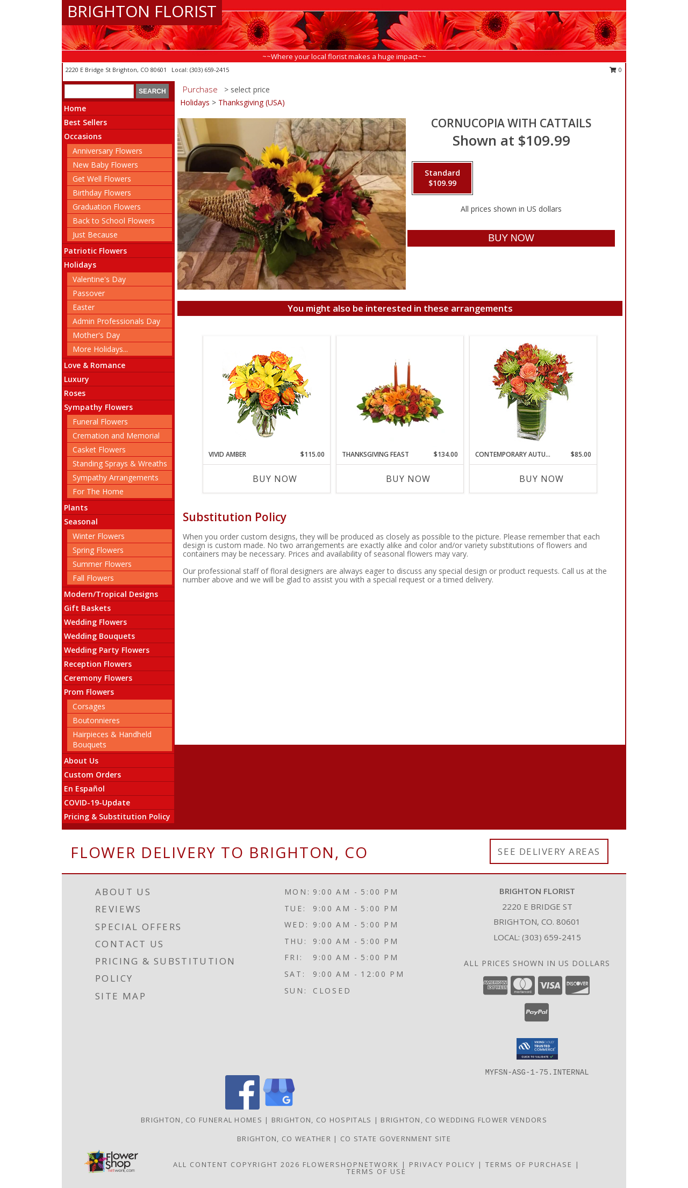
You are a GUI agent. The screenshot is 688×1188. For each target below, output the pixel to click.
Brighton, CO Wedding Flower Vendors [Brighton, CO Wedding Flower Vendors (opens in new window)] (464, 1120)
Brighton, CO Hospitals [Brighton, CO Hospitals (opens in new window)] (321, 1120)
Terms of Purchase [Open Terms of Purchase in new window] (528, 1164)
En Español (84, 788)
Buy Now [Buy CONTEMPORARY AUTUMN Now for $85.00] (541, 479)
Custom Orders (92, 774)
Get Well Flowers (102, 179)
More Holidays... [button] (100, 349)
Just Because (95, 234)
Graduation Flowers (107, 206)
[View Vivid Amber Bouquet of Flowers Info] (267, 393)
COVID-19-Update (97, 802)
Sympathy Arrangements (116, 477)
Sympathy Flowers (98, 407)
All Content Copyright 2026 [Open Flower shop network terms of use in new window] (236, 1164)
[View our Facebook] (242, 1106)
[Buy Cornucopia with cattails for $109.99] (510, 238)
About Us (81, 760)
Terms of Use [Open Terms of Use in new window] (376, 1171)
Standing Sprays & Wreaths (120, 463)
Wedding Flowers (95, 622)
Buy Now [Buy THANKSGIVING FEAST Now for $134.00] (408, 479)
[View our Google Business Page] (279, 1106)
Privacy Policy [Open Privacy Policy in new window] (442, 1164)
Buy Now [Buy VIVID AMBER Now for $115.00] (275, 479)
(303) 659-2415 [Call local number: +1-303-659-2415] (209, 70)
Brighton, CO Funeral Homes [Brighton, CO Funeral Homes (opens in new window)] (201, 1120)
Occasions (83, 136)
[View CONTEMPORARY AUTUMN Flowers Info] (533, 393)
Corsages (89, 706)
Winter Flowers (99, 536)
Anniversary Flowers (107, 151)
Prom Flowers (89, 692)
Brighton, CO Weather (284, 1138)
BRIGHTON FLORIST (142, 11)
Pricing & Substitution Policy (117, 816)
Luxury (76, 379)
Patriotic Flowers (95, 251)
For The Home (98, 491)
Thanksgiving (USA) (251, 102)
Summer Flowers (102, 564)
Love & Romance (94, 365)
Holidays (80, 265)
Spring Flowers (98, 550)
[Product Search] (99, 91)
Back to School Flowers (114, 220)
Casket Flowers (99, 449)
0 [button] (615, 70)
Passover (89, 293)
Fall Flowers (93, 578)
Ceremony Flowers (98, 678)
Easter (84, 307)
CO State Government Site (395, 1138)
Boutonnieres (96, 720)
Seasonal (81, 521)
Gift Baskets (87, 608)
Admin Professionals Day (116, 321)
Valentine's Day (99, 279)
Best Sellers (85, 122)
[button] (537, 1049)
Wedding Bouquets (99, 636)
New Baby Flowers (105, 165)
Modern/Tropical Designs (111, 594)
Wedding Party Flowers (106, 650)
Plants (76, 507)
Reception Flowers (98, 664)
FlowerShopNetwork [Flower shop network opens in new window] (351, 1164)
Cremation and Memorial (116, 435)
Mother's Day (96, 335)
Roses (74, 393)
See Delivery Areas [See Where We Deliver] (549, 851)
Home (75, 108)
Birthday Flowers (102, 193)
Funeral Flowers (100, 421)
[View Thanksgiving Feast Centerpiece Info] (400, 393)
